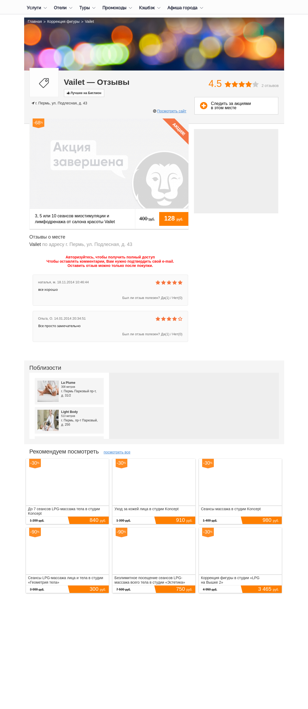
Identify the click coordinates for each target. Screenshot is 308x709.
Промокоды (114, 7)
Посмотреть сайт (171, 111)
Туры (84, 7)
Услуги (34, 7)
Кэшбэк (147, 7)
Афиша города (182, 7)
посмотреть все (117, 452)
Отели (60, 7)
